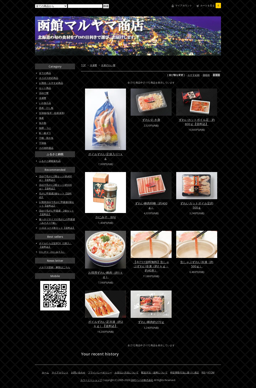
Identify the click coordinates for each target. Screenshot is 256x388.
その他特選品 (46, 148)
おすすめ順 (194, 75)
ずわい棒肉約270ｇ (151, 322)
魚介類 (42, 123)
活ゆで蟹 (44, 93)
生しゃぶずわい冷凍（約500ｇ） (196, 264)
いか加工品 (45, 103)
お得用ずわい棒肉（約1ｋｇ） (105, 275)
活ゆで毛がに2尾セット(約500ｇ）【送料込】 (55, 186)
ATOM (210, 372)
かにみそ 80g (105, 217)
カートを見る (210, 5)
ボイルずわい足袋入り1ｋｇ (105, 156)
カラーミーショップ (91, 380)
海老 (41, 118)
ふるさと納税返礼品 (50, 161)
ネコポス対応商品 (48, 78)
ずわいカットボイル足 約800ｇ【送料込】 (197, 122)
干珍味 (42, 143)
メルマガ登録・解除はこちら (54, 267)
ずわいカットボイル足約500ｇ (196, 205)
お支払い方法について (127, 372)
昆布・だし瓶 (46, 108)
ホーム (45, 372)
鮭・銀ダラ (45, 133)
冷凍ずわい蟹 (108, 65)
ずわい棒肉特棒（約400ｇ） (151, 205)
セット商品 (45, 88)
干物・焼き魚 (46, 138)
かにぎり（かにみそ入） (52, 252)
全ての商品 (45, 73)
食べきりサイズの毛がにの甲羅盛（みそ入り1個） (57, 221)
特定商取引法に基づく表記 (184, 372)
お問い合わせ (78, 372)
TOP (83, 65)
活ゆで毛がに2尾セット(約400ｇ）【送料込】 (55, 178)
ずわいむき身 (151, 120)
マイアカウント (183, 5)
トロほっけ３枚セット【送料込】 (57, 228)
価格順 (206, 75)
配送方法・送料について (154, 372)
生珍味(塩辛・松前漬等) (51, 113)
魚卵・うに (45, 128)
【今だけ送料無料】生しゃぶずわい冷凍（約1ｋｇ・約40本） (151, 266)
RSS (203, 372)
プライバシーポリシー (100, 372)
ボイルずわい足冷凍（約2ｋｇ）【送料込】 (105, 324)
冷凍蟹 (93, 65)
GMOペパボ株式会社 (142, 380)
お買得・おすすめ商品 (51, 83)
